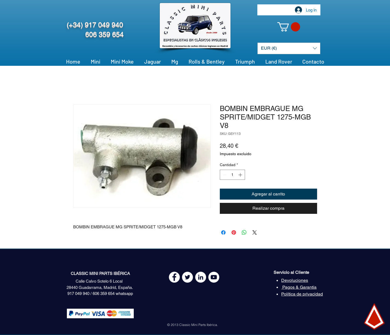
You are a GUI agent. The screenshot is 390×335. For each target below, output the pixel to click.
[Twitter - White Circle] (187, 277)
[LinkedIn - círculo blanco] (200, 277)
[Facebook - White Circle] (174, 277)
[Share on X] (254, 232)
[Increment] (240, 175)
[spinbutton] (232, 175)
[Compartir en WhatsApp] (244, 232)
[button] (288, 27)
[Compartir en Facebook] (223, 232)
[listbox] (288, 48)
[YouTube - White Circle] (213, 277)
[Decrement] (224, 175)
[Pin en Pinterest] (233, 232)
